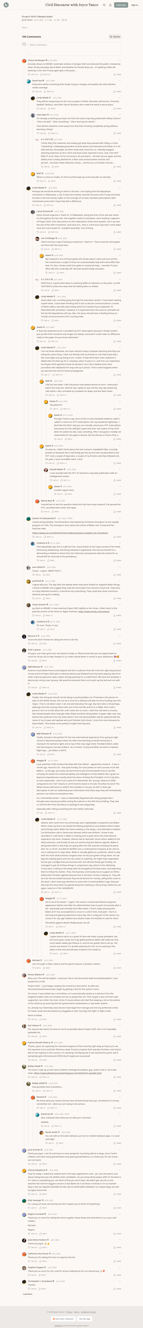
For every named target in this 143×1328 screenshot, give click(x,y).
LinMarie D (42, 543)
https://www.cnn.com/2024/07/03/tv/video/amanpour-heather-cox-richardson (70, 532)
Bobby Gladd (34, 1066)
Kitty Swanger (34, 1200)
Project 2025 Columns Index (37, 16)
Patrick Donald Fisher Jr (39, 1042)
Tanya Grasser (39, 604)
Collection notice (88, 1312)
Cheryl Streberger (36, 60)
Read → (25, 27)
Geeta (48, 255)
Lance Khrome (44, 211)
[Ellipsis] (120, 60)
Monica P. (32, 635)
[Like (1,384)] (48, 20)
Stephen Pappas (36, 1267)
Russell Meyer (56, 469)
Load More (27, 1294)
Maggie (40, 760)
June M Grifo (34, 1149)
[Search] (104, 5)
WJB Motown (34, 666)
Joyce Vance (27, 20)
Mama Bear (46, 500)
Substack (58, 1325)
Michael (36, 960)
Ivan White (37, 567)
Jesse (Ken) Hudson (37, 1239)
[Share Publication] (110, 5)
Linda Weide (43, 97)
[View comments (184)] (56, 20)
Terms (76, 1312)
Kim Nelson (33, 1025)
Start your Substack (62, 1318)
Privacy (69, 1312)
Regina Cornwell (36, 1214)
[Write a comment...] (74, 49)
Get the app (84, 1318)
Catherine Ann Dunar (38, 1253)
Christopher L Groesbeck (40, 1281)
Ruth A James (34, 649)
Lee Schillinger (48, 238)
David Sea (37, 80)
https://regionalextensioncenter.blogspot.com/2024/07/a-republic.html (68, 1073)
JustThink (36, 580)
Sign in (134, 5)
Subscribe (121, 5)
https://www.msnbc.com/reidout (94, 611)
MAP (39, 173)
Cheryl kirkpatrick (36, 1170)
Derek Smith (51, 1132)
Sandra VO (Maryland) (43, 518)
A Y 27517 (45, 139)
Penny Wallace (35, 974)
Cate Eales (42, 114)
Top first (115, 36)
